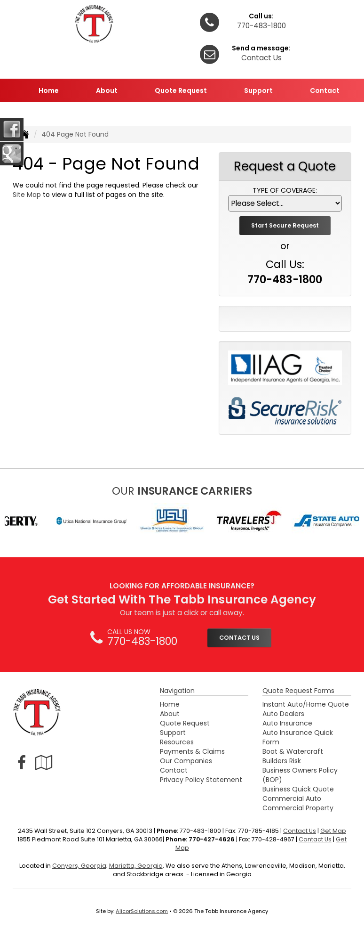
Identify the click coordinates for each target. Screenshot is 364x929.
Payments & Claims (192, 751)
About (170, 713)
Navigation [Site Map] (177, 690)
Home (49, 90)
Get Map (333, 831)
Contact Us (261, 58)
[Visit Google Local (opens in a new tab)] (44, 762)
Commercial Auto (291, 798)
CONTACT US (239, 638)
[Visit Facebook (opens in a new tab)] (22, 762)
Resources (177, 742)
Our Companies (186, 761)
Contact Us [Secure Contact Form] (299, 831)
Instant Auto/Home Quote (305, 704)
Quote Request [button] (181, 90)
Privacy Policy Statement (201, 779)
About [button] (107, 90)
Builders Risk (281, 761)
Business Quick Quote (298, 789)
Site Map (27, 194)
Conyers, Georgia (79, 866)
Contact (174, 770)
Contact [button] (325, 90)
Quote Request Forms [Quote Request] (298, 690)
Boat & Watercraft (292, 751)
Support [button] (258, 90)
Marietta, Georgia (136, 866)
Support (173, 732)
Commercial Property (297, 808)
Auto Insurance (287, 723)
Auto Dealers (283, 713)
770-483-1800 (261, 26)
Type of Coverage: (285, 190)
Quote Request (185, 723)
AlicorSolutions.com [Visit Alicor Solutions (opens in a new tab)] (142, 911)
